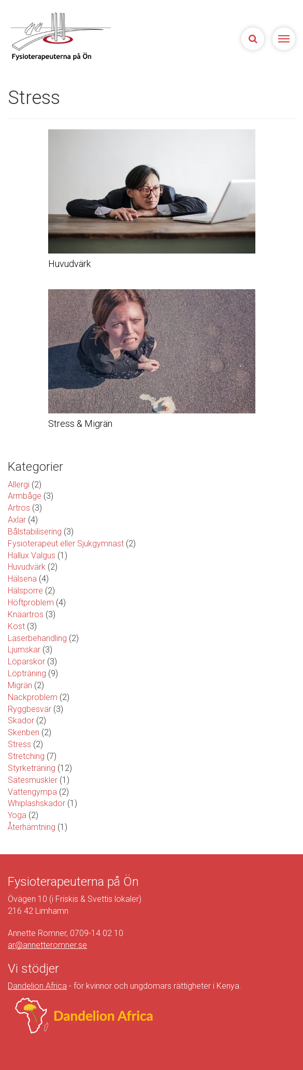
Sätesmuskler (32, 780)
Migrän (20, 685)
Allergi (19, 484)
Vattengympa (32, 792)
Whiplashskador (36, 803)
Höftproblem (31, 602)
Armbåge (24, 496)
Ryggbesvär (29, 709)
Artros (19, 508)
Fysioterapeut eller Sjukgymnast (66, 543)
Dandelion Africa (37, 986)
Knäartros (26, 614)
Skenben (23, 732)
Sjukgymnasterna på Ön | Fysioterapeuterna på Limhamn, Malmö (80, 36)
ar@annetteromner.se (47, 945)
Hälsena (22, 579)
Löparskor (26, 661)
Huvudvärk (27, 567)
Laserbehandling (37, 638)
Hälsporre (25, 591)
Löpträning (27, 673)
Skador (21, 720)
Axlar (17, 520)
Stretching (26, 756)
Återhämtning (31, 827)
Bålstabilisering (35, 532)
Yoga (17, 815)
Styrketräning (31, 768)
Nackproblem (32, 697)
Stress (19, 744)
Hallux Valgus (31, 555)
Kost (16, 626)
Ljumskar (24, 650)
